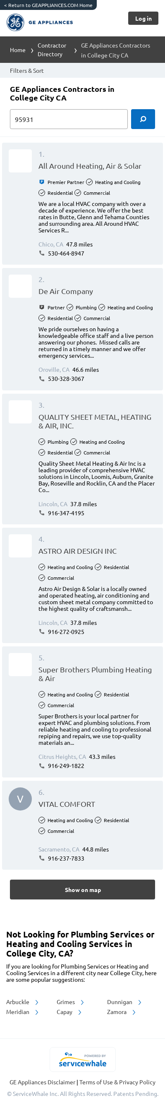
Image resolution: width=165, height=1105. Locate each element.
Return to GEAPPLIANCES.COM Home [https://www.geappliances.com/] (48, 5)
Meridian (23, 1011)
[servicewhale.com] (82, 1059)
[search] (143, 119)
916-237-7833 (61, 858)
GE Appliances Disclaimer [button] (43, 1082)
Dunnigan (125, 1001)
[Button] (143, 18)
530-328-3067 (61, 378)
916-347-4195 (61, 513)
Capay (70, 1011)
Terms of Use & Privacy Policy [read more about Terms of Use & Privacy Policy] (117, 1082)
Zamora (122, 1011)
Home (18, 49)
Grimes (71, 1001)
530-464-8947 (61, 253)
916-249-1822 (61, 765)
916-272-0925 (61, 631)
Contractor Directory (52, 49)
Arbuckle (23, 1001)
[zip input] (69, 119)
